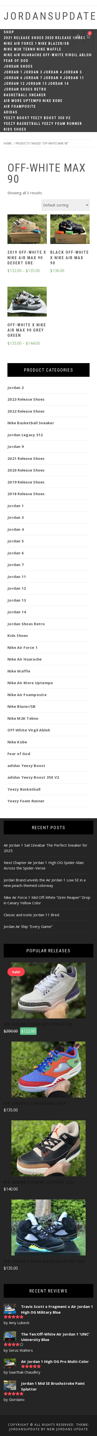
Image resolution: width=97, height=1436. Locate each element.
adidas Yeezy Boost (26, 765)
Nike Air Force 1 (20, 44)
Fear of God (16, 61)
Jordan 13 (36, 84)
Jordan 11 (73, 78)
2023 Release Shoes (26, 399)
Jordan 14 (58, 84)
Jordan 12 (14, 84)
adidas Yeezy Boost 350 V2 (33, 777)
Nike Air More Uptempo (30, 682)
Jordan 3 (33, 72)
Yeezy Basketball (22, 124)
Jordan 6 (13, 78)
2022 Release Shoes (26, 411)
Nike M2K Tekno (20, 49)
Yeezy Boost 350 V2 (51, 118)
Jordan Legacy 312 (25, 434)
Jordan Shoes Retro (25, 89)
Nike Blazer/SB (53, 44)
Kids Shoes (15, 129)
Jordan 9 (52, 78)
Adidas (11, 112)
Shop (9, 32)
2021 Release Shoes (24, 38)
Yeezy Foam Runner (62, 124)
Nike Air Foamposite (27, 694)
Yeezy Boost (17, 118)
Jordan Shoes (18, 66)
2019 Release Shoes (26, 481)
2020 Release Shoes (65, 38)
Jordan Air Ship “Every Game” (28, 926)
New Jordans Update (67, 1429)
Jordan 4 (52, 72)
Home (8, 143)
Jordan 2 (15, 387)
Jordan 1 (13, 72)
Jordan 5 (72, 72)
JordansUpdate (50, 16)
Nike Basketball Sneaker (30, 422)
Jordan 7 (33, 78)
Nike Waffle (49, 49)
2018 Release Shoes (26, 493)
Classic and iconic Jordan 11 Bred (31, 914)
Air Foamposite (20, 106)
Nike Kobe (53, 101)
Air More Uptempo (23, 101)
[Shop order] (66, 205)
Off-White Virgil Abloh (67, 55)
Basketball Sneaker (25, 95)
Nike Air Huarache (23, 55)
